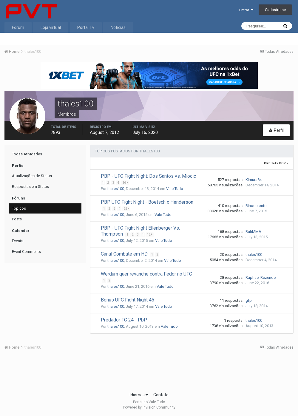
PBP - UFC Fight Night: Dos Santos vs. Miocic (148, 176)
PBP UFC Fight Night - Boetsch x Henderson (147, 202)
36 (125, 183)
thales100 (115, 188)
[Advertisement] (149, 372)
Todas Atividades (27, 154)
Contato (161, 394)
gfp (248, 300)
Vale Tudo (174, 188)
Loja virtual (51, 27)
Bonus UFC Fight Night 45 (127, 300)
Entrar (246, 10)
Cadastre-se (275, 9)
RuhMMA (253, 231)
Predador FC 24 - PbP (124, 320)
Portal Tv (85, 27)
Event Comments (26, 251)
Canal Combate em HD (125, 254)
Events (17, 241)
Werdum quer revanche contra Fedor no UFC (146, 274)
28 (126, 209)
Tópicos (19, 208)
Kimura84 (253, 179)
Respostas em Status (30, 186)
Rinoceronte (255, 205)
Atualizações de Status (32, 176)
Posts (17, 219)
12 (150, 234)
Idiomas (139, 394)
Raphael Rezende (260, 277)
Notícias (118, 27)
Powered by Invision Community (149, 407)
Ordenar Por (276, 163)
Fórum (18, 27)
